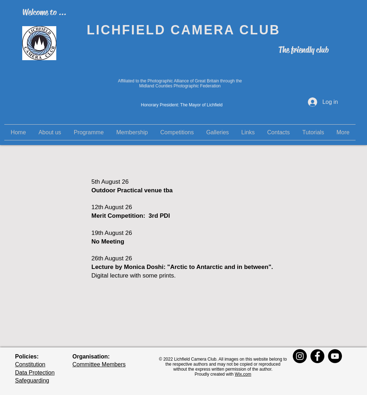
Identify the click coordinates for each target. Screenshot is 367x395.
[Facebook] (317, 356)
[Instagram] (300, 356)
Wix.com (243, 374)
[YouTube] (335, 356)
